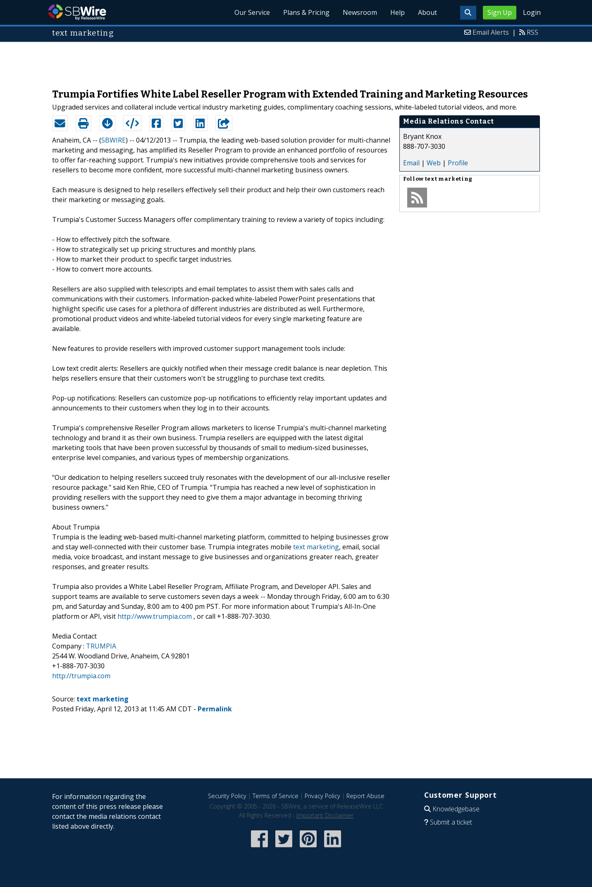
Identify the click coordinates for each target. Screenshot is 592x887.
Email (411, 162)
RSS (532, 32)
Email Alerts (491, 32)
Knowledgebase (456, 808)
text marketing (316, 546)
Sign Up (499, 12)
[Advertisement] (296, 61)
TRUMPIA (101, 646)
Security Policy (227, 796)
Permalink (215, 708)
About (427, 12)
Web (434, 162)
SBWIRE (113, 140)
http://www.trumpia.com (154, 616)
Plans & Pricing (306, 12)
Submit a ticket (451, 822)
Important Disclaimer (324, 815)
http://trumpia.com (81, 675)
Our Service (252, 12)
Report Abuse (365, 796)
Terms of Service (275, 796)
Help (397, 12)
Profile (458, 162)
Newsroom (360, 12)
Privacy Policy (322, 796)
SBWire (77, 12)
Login (532, 12)
